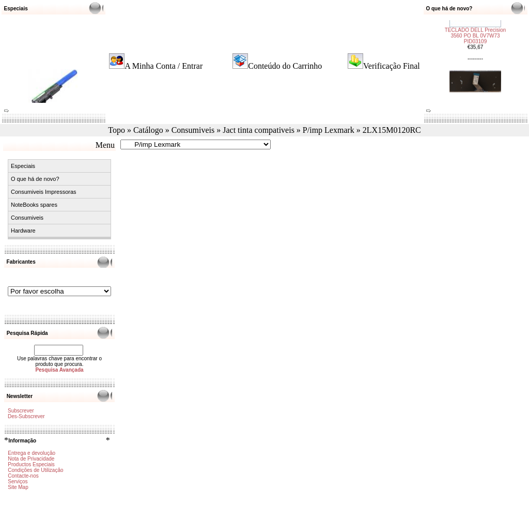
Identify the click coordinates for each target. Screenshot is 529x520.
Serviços (17, 481)
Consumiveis (193, 130)
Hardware (23, 230)
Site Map (18, 487)
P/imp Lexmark (328, 130)
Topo (116, 130)
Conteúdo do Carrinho (285, 66)
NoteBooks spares (34, 205)
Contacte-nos (23, 476)
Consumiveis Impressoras (43, 192)
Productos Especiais (31, 464)
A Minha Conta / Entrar (164, 66)
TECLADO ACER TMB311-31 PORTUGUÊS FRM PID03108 (475, 82)
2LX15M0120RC (392, 130)
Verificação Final (391, 66)
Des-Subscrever (26, 416)
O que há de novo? (35, 179)
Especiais (23, 166)
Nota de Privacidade (31, 459)
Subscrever (21, 411)
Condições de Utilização (35, 470)
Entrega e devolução (31, 453)
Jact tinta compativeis (258, 130)
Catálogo (148, 130)
